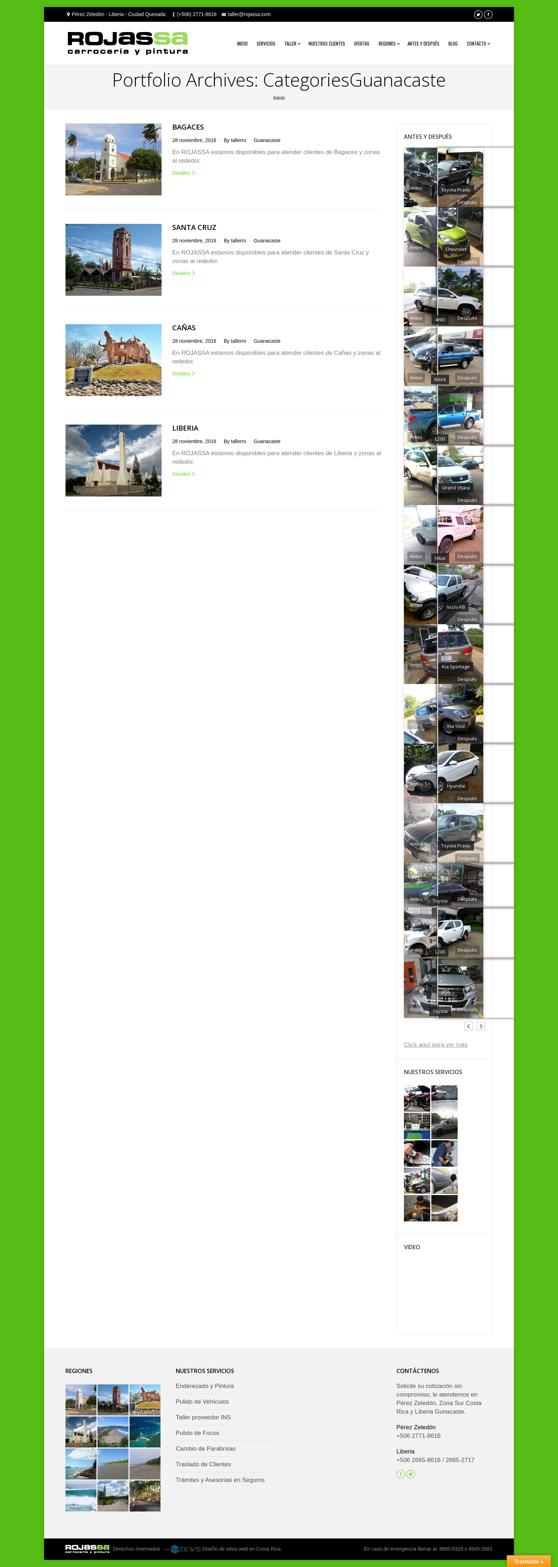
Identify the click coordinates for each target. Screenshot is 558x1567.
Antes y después (423, 43)
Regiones (387, 43)
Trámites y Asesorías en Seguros (220, 1480)
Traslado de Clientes (203, 1464)
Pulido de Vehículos (202, 1401)
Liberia (185, 428)
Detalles (181, 173)
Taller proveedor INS (203, 1417)
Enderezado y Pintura (205, 1386)
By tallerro (235, 140)
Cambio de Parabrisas (206, 1448)
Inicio (242, 43)
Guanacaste (267, 140)
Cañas (184, 327)
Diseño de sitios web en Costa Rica (241, 1549)
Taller (290, 43)
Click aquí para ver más (436, 1044)
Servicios (266, 43)
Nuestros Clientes (327, 43)
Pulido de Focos (197, 1433)
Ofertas (361, 43)
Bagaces (188, 127)
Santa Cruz (194, 227)
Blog (453, 43)
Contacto (476, 43)
